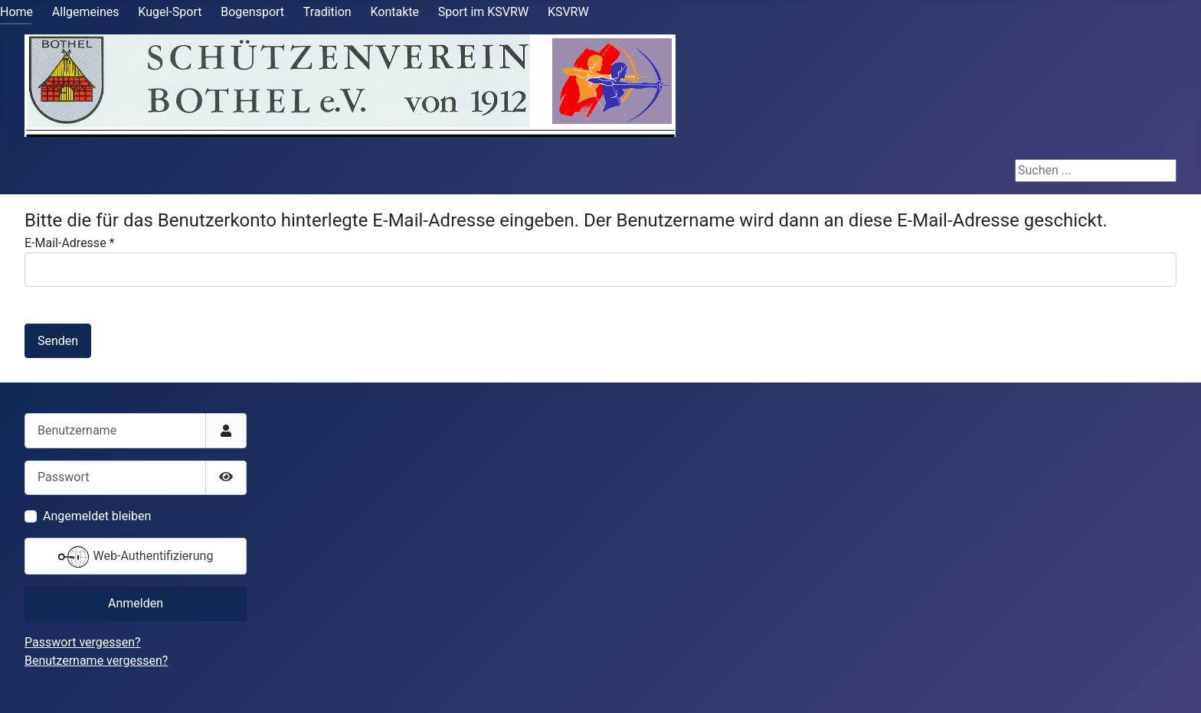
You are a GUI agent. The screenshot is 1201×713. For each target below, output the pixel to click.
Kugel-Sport (169, 12)
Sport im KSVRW (483, 12)
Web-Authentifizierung (136, 557)
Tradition (327, 12)
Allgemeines (85, 12)
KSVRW (568, 12)
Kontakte (394, 12)
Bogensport (252, 12)
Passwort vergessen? (83, 642)
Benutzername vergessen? (96, 660)
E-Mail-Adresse (69, 243)
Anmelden (135, 603)
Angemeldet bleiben (97, 516)
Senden (58, 341)
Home (16, 12)
